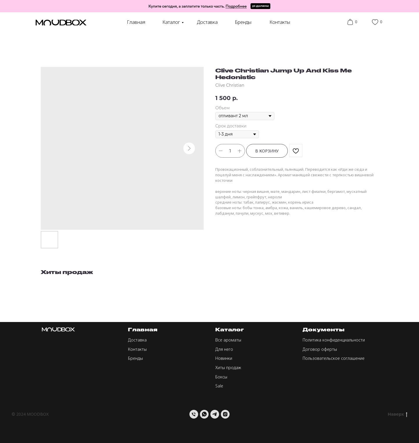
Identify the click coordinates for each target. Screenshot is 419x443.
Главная (136, 22)
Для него (224, 349)
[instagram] (225, 414)
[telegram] (214, 414)
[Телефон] (193, 414)
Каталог (171, 22)
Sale (219, 386)
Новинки (223, 358)
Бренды (243, 22)
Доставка (207, 22)
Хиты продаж (228, 367)
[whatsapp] (204, 414)
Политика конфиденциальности (334, 340)
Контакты (279, 22)
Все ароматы (228, 340)
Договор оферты (320, 349)
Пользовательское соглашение (334, 358)
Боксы (221, 377)
